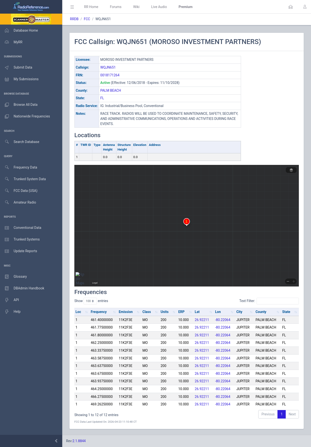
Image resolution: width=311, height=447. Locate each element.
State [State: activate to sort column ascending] (286, 312)
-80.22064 (222, 320)
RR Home (91, 7)
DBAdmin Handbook (22, 288)
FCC (87, 19)
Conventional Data (20, 228)
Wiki (136, 7)
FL (102, 98)
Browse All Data (18, 105)
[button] (290, 7)
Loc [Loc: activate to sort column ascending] (78, 312)
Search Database (19, 142)
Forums (115, 7)
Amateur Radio (18, 202)
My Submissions (19, 79)
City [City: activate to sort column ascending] (239, 312)
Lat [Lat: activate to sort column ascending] (197, 312)
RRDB (74, 19)
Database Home (19, 30)
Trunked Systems (20, 239)
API (9, 300)
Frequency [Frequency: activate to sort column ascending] (99, 312)
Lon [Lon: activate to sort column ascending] (218, 312)
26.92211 (202, 320)
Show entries (91, 301)
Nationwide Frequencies (25, 116)
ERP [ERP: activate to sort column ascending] (181, 312)
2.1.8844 (79, 441)
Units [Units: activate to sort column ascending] (165, 312)
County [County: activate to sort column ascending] (261, 312)
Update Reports (18, 251)
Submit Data (16, 67)
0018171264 (110, 75)
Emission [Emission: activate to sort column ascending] (126, 312)
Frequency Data (18, 167)
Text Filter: (269, 301)
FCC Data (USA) (18, 191)
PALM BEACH (110, 90)
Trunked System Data (23, 179)
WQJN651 (108, 67)
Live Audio (159, 7)
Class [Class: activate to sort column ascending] (146, 312)
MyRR (11, 42)
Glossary (13, 277)
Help (10, 312)
